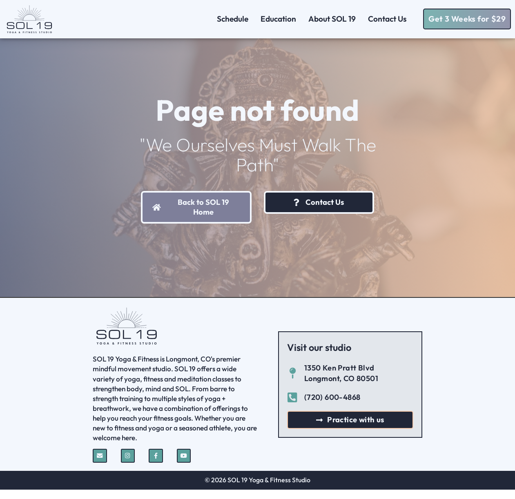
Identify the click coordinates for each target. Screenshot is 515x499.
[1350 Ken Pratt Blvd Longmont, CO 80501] (292, 382)
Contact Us (389, 19)
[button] (467, 19)
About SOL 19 (332, 19)
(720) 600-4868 (332, 406)
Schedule (232, 19)
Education (278, 19)
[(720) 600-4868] (292, 406)
